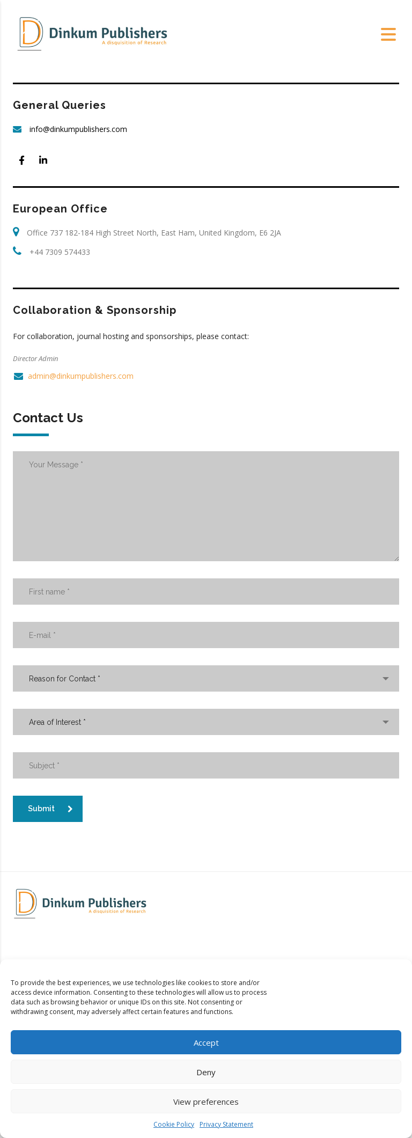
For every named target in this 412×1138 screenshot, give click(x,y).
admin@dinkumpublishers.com (81, 376)
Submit (50, 808)
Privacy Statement (226, 1124)
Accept (206, 1042)
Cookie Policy (173, 1124)
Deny (206, 1072)
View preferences (206, 1101)
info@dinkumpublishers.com (78, 129)
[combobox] (206, 678)
